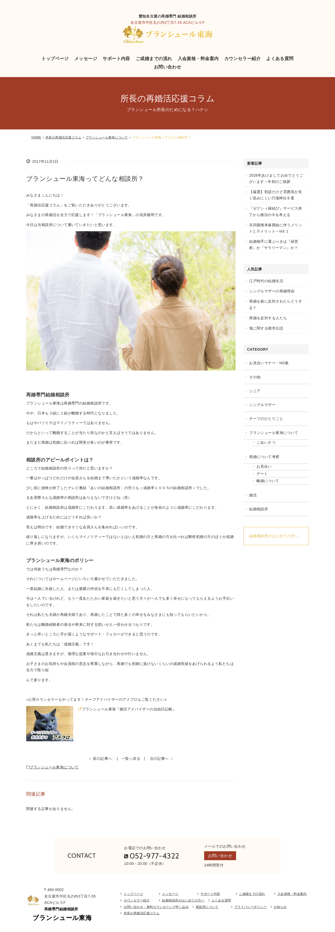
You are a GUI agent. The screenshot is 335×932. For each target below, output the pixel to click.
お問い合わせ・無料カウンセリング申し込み (156, 907)
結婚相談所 (258, 509)
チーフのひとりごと (266, 418)
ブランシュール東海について (107, 137)
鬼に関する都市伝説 (266, 328)
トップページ (55, 58)
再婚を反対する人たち (268, 318)
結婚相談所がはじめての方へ (273, 536)
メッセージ (85, 58)
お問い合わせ (167, 67)
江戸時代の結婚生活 (266, 281)
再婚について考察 (264, 457)
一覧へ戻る (130, 758)
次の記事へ (159, 758)
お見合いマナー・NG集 (269, 363)
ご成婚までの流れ (154, 58)
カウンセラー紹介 (242, 58)
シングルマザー (262, 405)
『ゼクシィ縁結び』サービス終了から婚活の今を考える (275, 211)
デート (262, 474)
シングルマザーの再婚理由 (271, 291)
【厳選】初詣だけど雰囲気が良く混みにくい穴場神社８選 (275, 195)
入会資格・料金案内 (198, 58)
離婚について (267, 481)
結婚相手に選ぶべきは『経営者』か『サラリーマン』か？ (273, 245)
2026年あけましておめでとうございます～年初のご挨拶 (276, 178)
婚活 (253, 495)
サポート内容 (116, 58)
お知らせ (280, 907)
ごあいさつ (265, 442)
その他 (254, 377)
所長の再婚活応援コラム (63, 137)
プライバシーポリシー (250, 907)
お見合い (264, 466)
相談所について (207, 907)
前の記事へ (102, 758)
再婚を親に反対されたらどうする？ (275, 304)
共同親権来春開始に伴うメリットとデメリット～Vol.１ (275, 228)
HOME (36, 137)
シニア (254, 391)
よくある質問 (280, 58)
